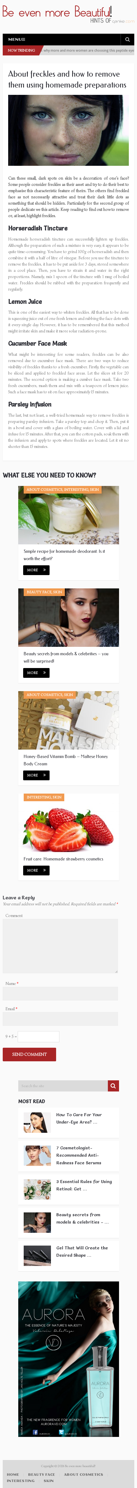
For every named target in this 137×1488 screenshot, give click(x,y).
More (36, 570)
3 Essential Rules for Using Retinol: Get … (84, 1185)
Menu (15, 39)
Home (13, 1475)
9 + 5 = (11, 1036)
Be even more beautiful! (80, 1466)
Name (12, 983)
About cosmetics (83, 1475)
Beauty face (41, 1475)
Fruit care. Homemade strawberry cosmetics (63, 859)
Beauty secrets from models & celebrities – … (82, 1218)
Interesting (21, 1481)
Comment (14, 915)
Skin (49, 1481)
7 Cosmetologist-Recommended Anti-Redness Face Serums (78, 1155)
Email (11, 1008)
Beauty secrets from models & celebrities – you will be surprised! (66, 657)
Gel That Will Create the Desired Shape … (82, 1251)
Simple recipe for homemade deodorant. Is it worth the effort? (64, 555)
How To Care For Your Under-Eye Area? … (79, 1118)
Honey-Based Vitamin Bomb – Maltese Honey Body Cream (66, 760)
